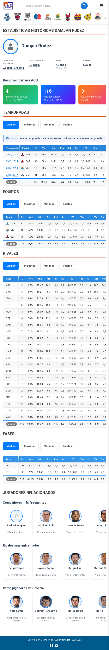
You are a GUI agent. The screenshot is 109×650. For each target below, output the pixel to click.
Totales (67, 124)
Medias (10, 124)
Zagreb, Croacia (13, 67)
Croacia (34, 64)
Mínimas (49, 124)
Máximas (29, 124)
